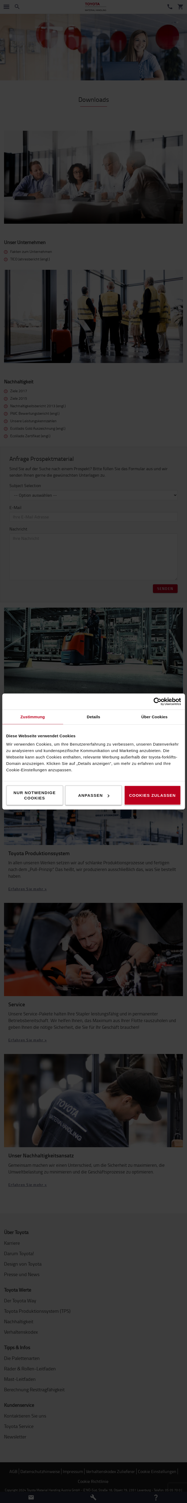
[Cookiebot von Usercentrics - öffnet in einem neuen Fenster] (157, 702)
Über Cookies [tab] (154, 717)
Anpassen (93, 795)
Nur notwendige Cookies (34, 795)
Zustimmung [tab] (32, 717)
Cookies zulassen (152, 795)
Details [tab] (93, 717)
